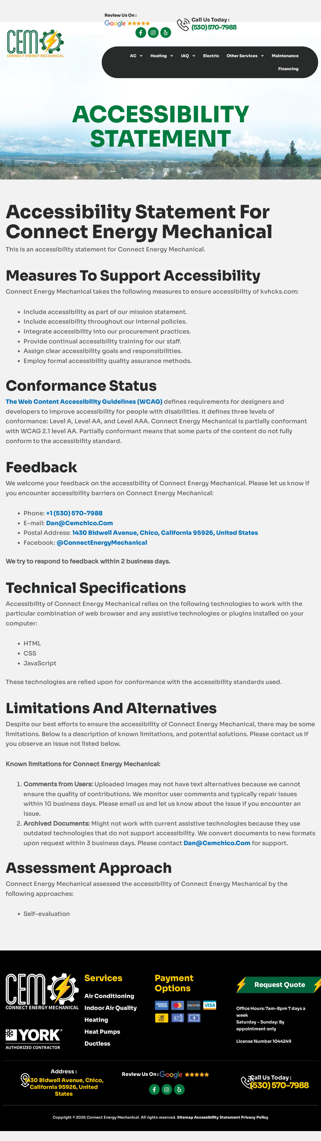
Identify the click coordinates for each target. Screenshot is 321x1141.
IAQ (188, 56)
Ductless (97, 1043)
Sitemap (185, 1117)
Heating (162, 56)
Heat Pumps (102, 1031)
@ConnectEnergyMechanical (102, 542)
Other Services (245, 56)
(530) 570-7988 (214, 27)
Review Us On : (165, 1074)
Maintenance (285, 55)
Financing (288, 68)
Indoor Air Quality (110, 1008)
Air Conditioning (109, 996)
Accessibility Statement (217, 1117)
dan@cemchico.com (79, 523)
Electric (211, 55)
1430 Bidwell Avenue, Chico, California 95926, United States (165, 533)
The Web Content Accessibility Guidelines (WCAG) (84, 401)
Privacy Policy (254, 1117)
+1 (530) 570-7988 (74, 513)
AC (136, 56)
